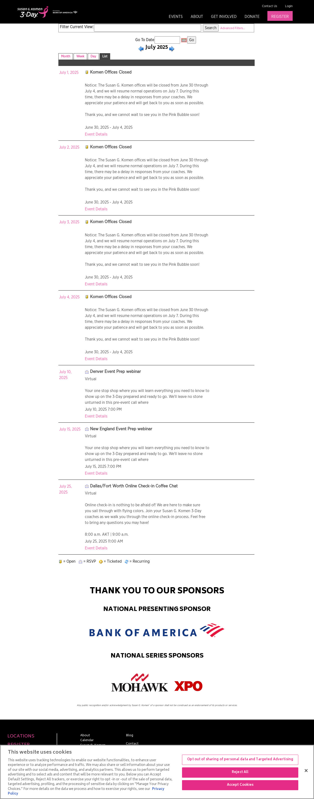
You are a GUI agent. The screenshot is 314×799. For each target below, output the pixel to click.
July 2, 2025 (69, 147)
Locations (20, 736)
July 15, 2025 (69, 429)
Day (93, 56)
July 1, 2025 (68, 73)
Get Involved (224, 17)
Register (280, 17)
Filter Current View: (76, 27)
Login (289, 6)
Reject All (240, 772)
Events (176, 17)
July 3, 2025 (69, 222)
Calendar (87, 740)
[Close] (306, 770)
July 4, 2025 (69, 297)
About (197, 17)
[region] (157, 772)
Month (65, 56)
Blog (129, 735)
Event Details (96, 134)
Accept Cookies (240, 785)
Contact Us (269, 6)
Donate (252, 17)
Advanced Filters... (232, 28)
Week (80, 56)
